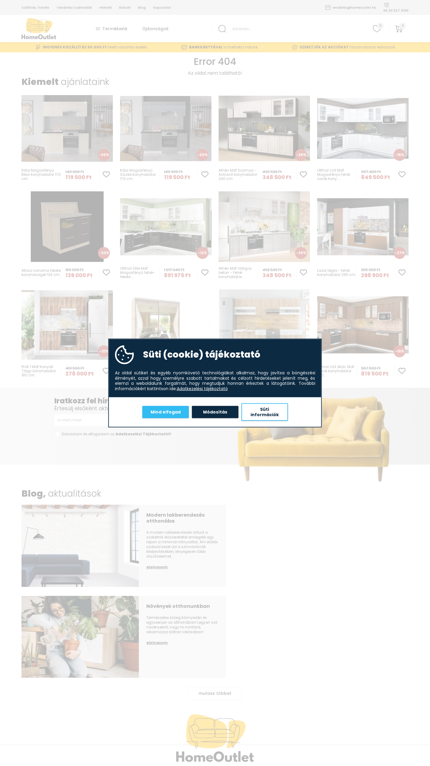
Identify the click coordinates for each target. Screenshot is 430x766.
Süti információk (265, 412)
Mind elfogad (165, 412)
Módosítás (215, 412)
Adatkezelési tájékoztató (202, 388)
